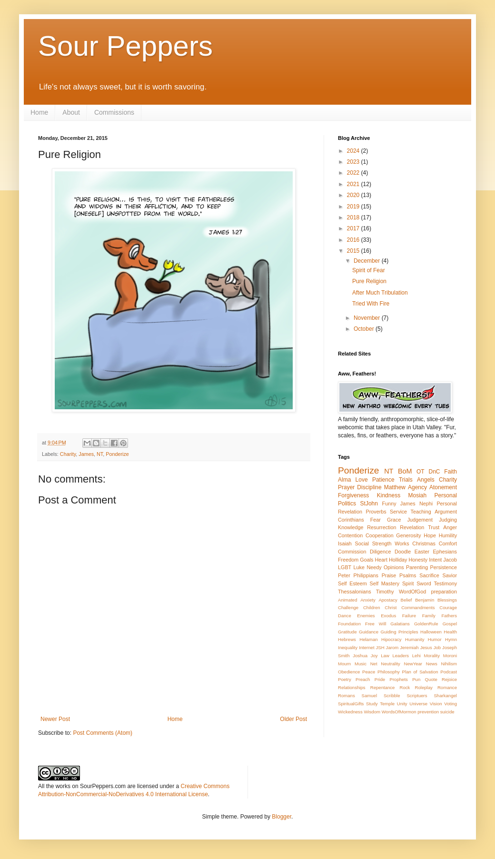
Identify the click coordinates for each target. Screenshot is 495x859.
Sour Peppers (125, 46)
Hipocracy (391, 639)
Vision (436, 703)
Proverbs (376, 511)
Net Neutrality (385, 663)
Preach (363, 679)
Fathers (449, 615)
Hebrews (347, 639)
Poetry (344, 679)
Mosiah (417, 495)
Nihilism (449, 663)
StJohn (369, 503)
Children (371, 607)
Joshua (360, 655)
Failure (409, 615)
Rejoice (449, 679)
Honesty (418, 560)
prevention (428, 711)
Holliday (398, 560)
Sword (423, 583)
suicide (447, 711)
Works (402, 543)
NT (100, 454)
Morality (432, 655)
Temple (387, 703)
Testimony (445, 583)
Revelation (412, 527)
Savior (449, 575)
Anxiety (367, 599)
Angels (426, 479)
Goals (366, 560)
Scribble (392, 695)
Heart (381, 560)
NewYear (413, 663)
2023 (354, 161)
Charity (68, 454)
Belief (406, 599)
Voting (450, 703)
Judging (448, 520)
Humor (435, 639)
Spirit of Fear (368, 270)
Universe (418, 703)
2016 (354, 240)
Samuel (369, 695)
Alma (344, 479)
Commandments (418, 607)
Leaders (400, 655)
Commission (352, 551)
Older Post (293, 719)
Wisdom (372, 711)
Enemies (366, 615)
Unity (402, 703)
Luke (359, 567)
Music (360, 663)
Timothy (385, 591)
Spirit (408, 583)
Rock (405, 687)
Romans (346, 695)
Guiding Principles (399, 631)
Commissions (114, 112)
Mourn (344, 663)
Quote (431, 679)
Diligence (380, 551)
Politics (347, 503)
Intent (435, 560)
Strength (382, 543)
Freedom (348, 560)
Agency (417, 487)
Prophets (398, 679)
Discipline (369, 487)
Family (429, 615)
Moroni (450, 655)
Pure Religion (369, 281)
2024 (354, 151)
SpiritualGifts (351, 703)
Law (385, 655)
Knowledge (350, 527)
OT (420, 471)
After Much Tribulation (380, 292)
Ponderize (117, 454)
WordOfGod (412, 591)
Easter (422, 551)
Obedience (349, 671)
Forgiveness (353, 495)
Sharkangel (445, 695)
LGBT (344, 567)
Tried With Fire (370, 303)
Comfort (448, 543)
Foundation (349, 623)
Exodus (388, 615)
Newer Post (55, 719)
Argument (446, 511)
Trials (406, 479)
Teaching (421, 511)
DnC (434, 471)
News (431, 663)
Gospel (450, 623)
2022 (354, 172)
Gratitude (347, 631)
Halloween (431, 631)
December (368, 260)
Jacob (450, 560)
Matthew (395, 487)
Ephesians (445, 551)
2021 (354, 184)
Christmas (424, 543)
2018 (354, 217)
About (71, 112)
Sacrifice (429, 575)
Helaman (368, 639)
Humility (448, 535)
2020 (354, 195)
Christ (390, 607)
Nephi (426, 503)
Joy (374, 655)
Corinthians (351, 520)
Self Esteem (352, 583)
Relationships (352, 687)
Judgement (420, 520)
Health (450, 631)
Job (437, 647)
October (365, 329)
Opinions (394, 567)
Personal (446, 495)
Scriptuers (416, 695)
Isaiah (345, 543)
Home (39, 112)
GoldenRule (426, 623)
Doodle (403, 551)
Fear (375, 520)
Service (398, 511)
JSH (380, 647)
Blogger (281, 816)
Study (372, 703)
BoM (405, 471)
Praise (389, 575)
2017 (354, 228)
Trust (433, 527)
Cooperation (380, 535)
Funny (389, 503)
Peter (344, 575)
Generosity (408, 535)
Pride (380, 679)
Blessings (447, 599)
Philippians (366, 575)
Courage (448, 607)
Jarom (392, 647)
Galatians (400, 623)
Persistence (443, 567)
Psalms (407, 575)
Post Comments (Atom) (102, 733)
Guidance (368, 631)
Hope (430, 535)
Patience (383, 479)
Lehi (416, 655)
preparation (444, 591)
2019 (354, 206)
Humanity (415, 639)
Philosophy (388, 671)
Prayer (346, 487)
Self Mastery (385, 583)
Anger (450, 527)
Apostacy (387, 599)
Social (362, 543)
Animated (347, 599)
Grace (394, 520)
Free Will (375, 623)
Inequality (347, 647)
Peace (368, 671)
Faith (450, 471)
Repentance (382, 687)
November (368, 318)
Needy (373, 567)
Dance (344, 615)
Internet (367, 647)
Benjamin (424, 599)
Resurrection (381, 527)
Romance (447, 687)
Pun (416, 679)
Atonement (443, 487)
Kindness (388, 495)
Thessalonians (354, 591)
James (86, 454)
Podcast (448, 671)
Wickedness (350, 711)
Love (362, 479)
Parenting (417, 567)
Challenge (348, 607)
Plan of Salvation (420, 671)
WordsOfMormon (399, 711)
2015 (354, 250)
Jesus (426, 647)
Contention (350, 535)
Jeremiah (409, 647)
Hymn (451, 639)
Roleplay (424, 687)
